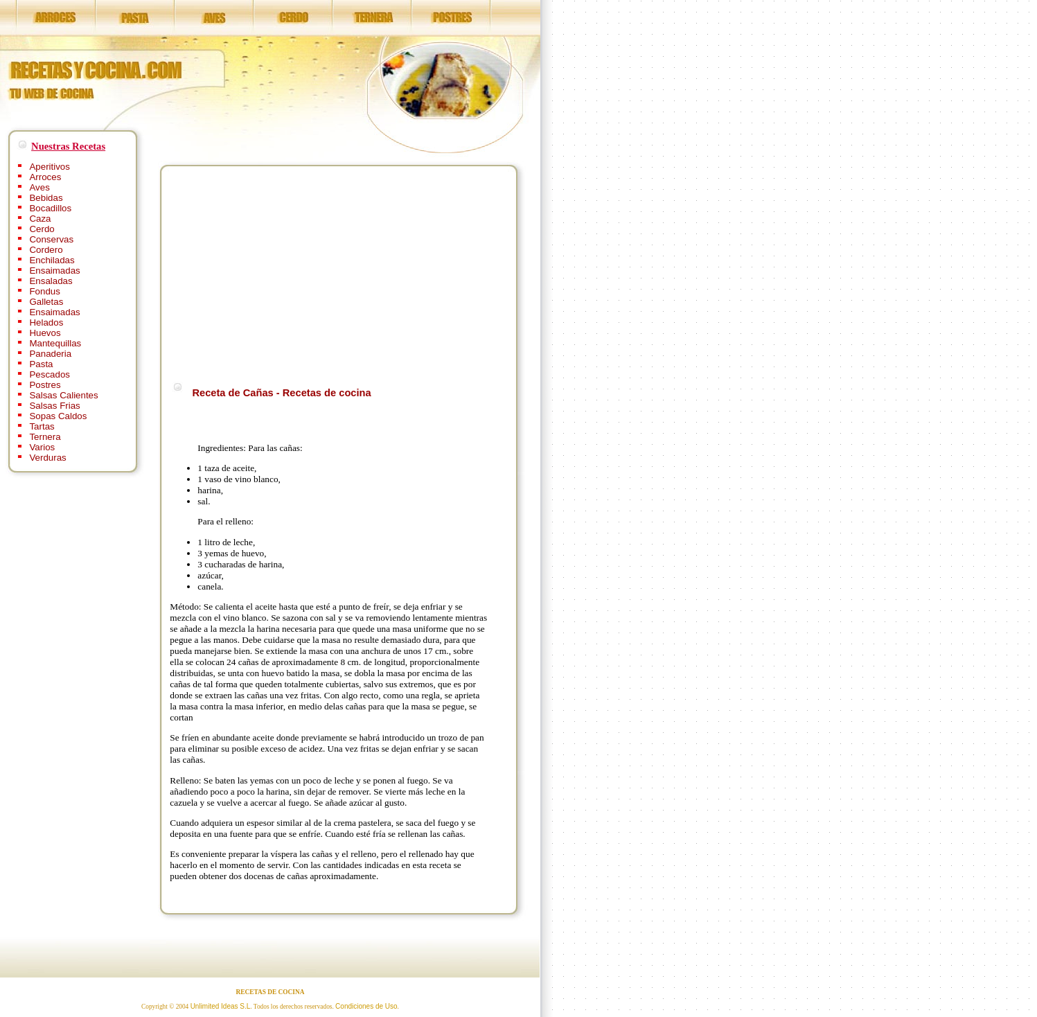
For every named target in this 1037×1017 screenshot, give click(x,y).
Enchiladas (51, 260)
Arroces (45, 177)
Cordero (45, 250)
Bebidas (45, 198)
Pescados (49, 374)
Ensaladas (50, 281)
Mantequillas (55, 343)
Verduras (47, 457)
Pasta (41, 364)
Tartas (41, 426)
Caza (40, 218)
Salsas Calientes (63, 395)
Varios (42, 447)
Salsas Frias (54, 405)
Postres (44, 385)
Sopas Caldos (58, 416)
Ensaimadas (54, 270)
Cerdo (41, 229)
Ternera (44, 437)
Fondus (44, 291)
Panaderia (50, 353)
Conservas (51, 239)
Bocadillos (50, 208)
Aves (39, 187)
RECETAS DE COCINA (270, 992)
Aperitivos (49, 166)
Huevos (44, 333)
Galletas (46, 302)
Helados (46, 322)
